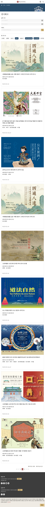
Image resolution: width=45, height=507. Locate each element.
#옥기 (16, 38)
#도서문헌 (36, 38)
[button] (40, 1)
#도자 (12, 38)
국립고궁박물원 (21, 2)
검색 (42, 30)
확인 (42, 505)
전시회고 (8, 5)
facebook (2, 483)
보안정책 (9, 502)
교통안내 (18, 478)
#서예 (3, 38)
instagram (4, 483)
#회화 (7, 38)
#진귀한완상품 (29, 38)
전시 (4, 5)
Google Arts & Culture (8, 483)
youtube (6, 483)
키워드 (2, 27)
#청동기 (22, 38)
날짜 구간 (3, 18)
